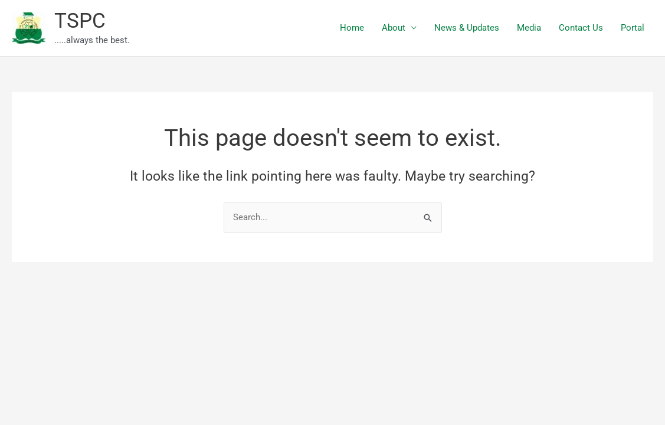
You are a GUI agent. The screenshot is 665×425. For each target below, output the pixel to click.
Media (529, 27)
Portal (632, 27)
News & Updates (466, 27)
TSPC (80, 21)
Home (352, 27)
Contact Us (581, 27)
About (393, 27)
